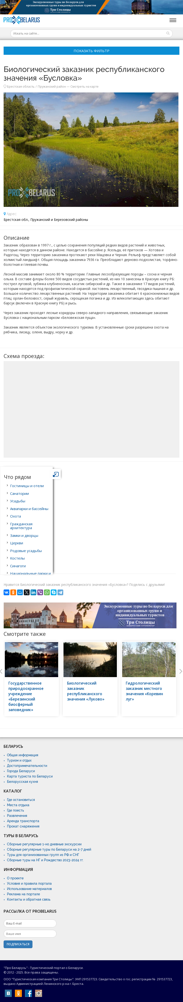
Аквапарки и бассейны (29, 508)
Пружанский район (52, 86)
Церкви (16, 542)
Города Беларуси (21, 771)
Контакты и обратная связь (28, 899)
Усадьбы (17, 500)
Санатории (19, 493)
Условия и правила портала (29, 883)
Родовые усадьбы (26, 550)
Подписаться (18, 944)
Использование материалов (29, 889)
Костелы (17, 558)
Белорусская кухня (22, 782)
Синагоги (18, 565)
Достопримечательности (27, 766)
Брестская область (21, 86)
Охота (15, 516)
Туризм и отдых (19, 760)
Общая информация (22, 755)
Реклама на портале (23, 894)
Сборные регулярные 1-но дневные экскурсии (44, 844)
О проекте (15, 878)
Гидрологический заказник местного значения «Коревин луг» (144, 691)
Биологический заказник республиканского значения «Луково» (85, 691)
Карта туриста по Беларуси (30, 776)
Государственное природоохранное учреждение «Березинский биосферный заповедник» (26, 696)
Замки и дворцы (24, 535)
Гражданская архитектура (21, 525)
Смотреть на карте (84, 86)
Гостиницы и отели (27, 485)
